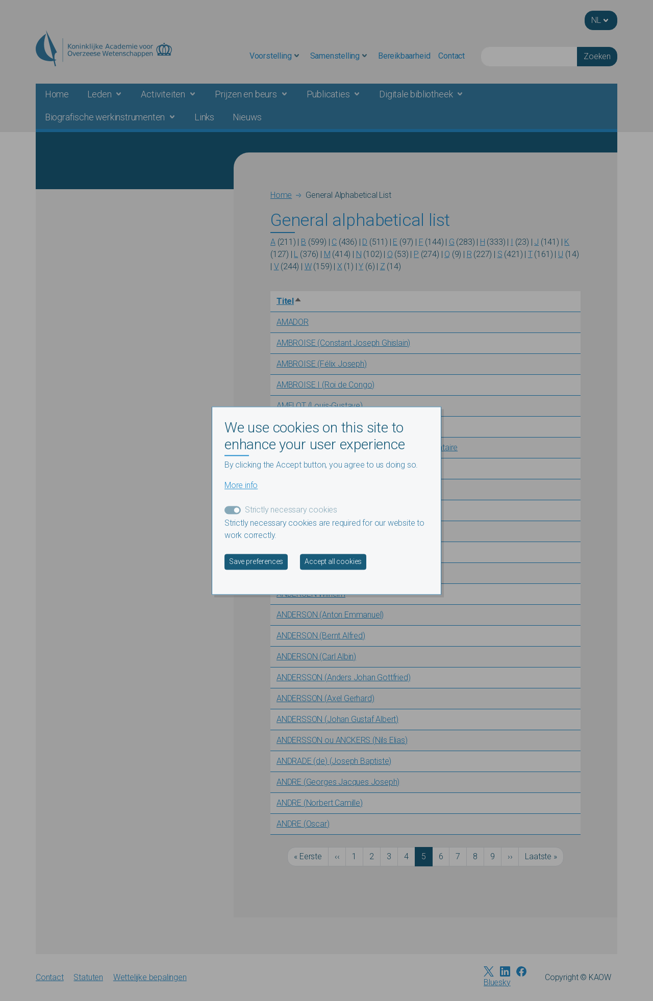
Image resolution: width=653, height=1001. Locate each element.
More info (241, 485)
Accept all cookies (333, 561)
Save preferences (256, 561)
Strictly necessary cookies (291, 510)
